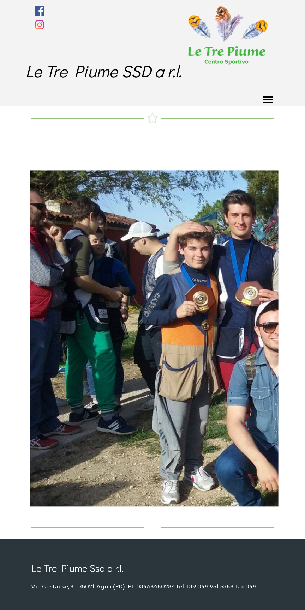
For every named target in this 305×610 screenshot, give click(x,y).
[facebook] (39, 11)
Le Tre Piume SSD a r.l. (103, 70)
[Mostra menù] (268, 100)
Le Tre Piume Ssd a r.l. (78, 568)
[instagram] (39, 25)
